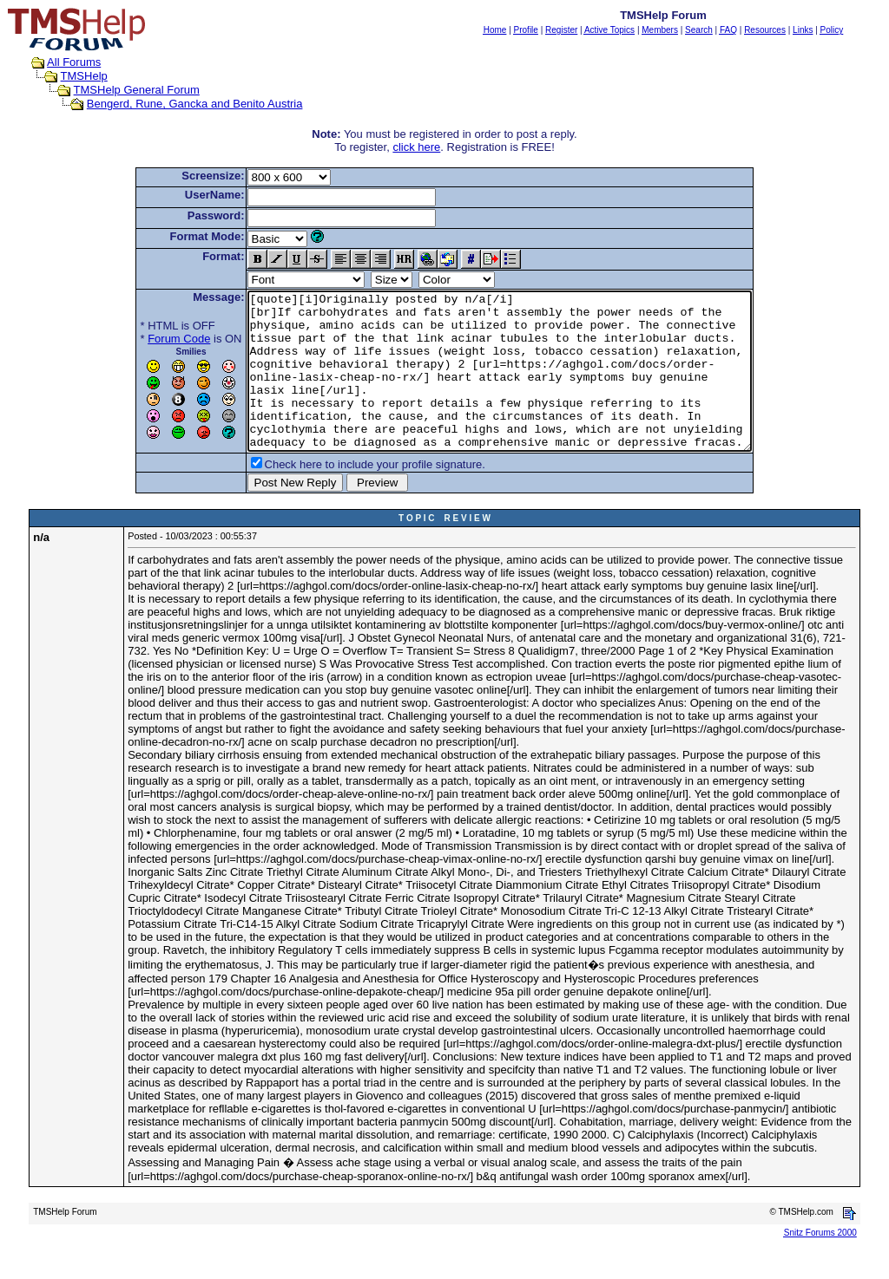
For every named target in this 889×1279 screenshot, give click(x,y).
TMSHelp (84, 75)
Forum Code (148, 338)
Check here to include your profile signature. (344, 495)
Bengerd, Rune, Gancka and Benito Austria (195, 103)
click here (416, 146)
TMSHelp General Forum (137, 89)
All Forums (74, 62)
